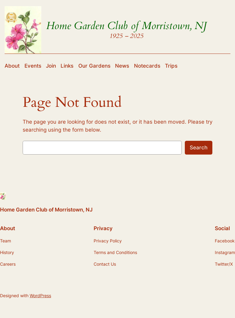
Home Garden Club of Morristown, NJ (126, 26)
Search (198, 147)
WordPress (40, 295)
